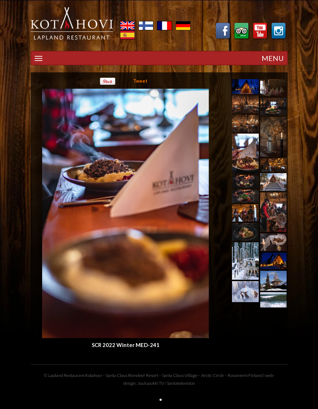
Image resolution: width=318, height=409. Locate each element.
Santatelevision (181, 383)
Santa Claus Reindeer (125, 375)
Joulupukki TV (150, 383)
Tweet (140, 81)
